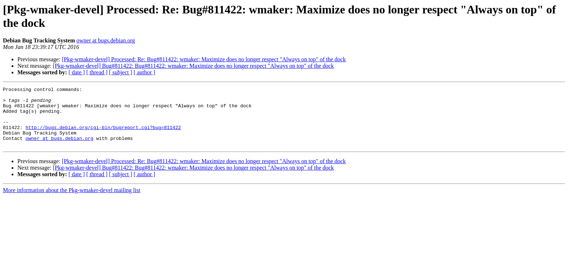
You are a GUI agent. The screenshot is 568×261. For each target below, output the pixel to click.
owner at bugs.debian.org (105, 40)
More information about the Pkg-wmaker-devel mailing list (71, 202)
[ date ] (76, 72)
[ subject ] (120, 72)
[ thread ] (97, 72)
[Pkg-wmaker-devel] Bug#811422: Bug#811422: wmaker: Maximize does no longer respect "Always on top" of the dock (193, 66)
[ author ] (144, 72)
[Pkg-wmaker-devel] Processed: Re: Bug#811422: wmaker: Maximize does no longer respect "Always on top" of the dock (204, 59)
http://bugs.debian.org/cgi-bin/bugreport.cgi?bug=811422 (103, 136)
